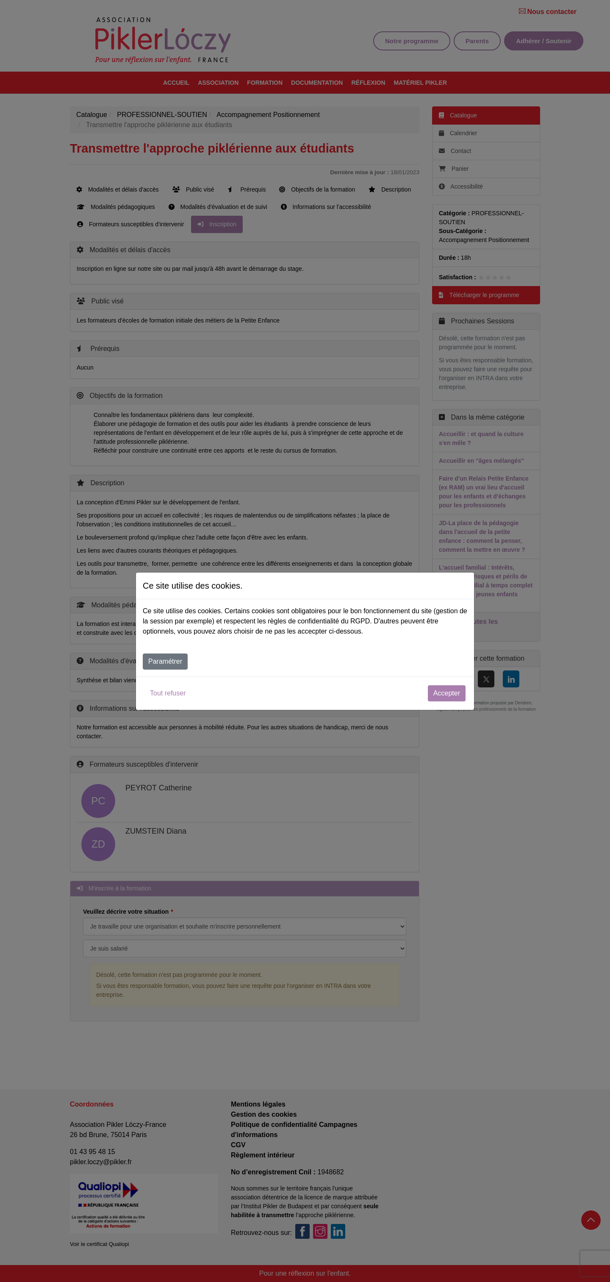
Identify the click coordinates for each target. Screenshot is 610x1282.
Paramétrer (165, 661)
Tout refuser (168, 693)
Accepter (446, 693)
